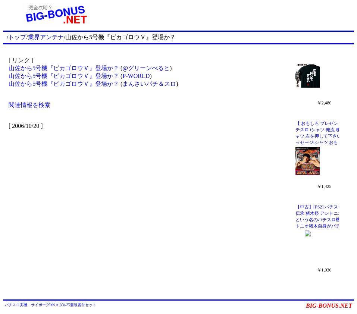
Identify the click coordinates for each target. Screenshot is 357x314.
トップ (17, 37)
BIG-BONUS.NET (329, 305)
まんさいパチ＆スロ (149, 84)
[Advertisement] (231, 14)
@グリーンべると (146, 68)
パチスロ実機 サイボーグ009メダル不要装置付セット (50, 305)
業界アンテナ (46, 37)
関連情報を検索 (29, 105)
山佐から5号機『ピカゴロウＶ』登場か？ (64, 68)
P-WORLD (136, 76)
